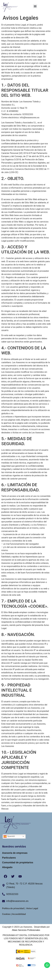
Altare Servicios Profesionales (26, 930)
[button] (35, 6)
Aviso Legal (32, 908)
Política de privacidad (13, 908)
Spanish (9, 836)
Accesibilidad (19, 914)
